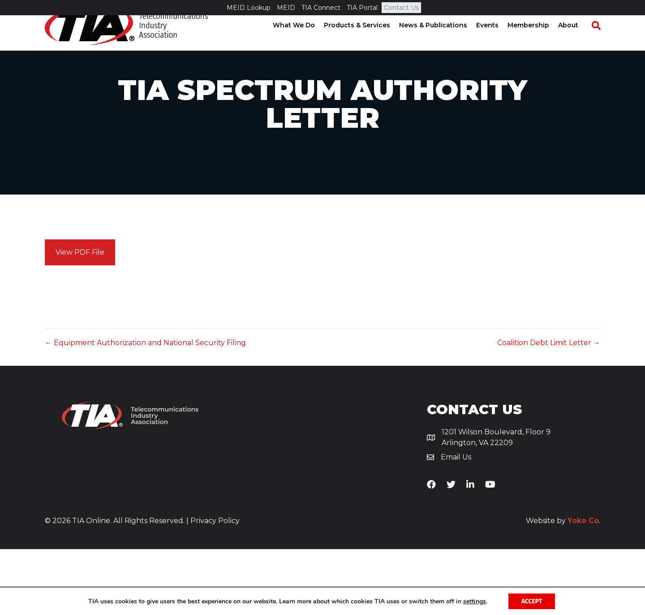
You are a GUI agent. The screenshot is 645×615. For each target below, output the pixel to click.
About (577, 40)
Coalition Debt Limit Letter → (548, 408)
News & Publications (442, 40)
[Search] (600, 40)
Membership (537, 40)
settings (473, 601)
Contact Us (401, 8)
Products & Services (365, 40)
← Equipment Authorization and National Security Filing (145, 408)
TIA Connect (320, 8)
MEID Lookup (249, 8)
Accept (531, 601)
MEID (286, 8)
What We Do (302, 40)
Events (496, 40)
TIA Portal (362, 8)
